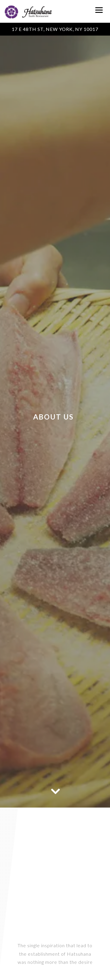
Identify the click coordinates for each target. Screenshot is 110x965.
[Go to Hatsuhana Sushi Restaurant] (55, 29)
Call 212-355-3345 (55, 948)
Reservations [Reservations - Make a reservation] (55, 959)
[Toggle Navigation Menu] (99, 10)
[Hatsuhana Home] (28, 11)
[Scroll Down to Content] (55, 791)
